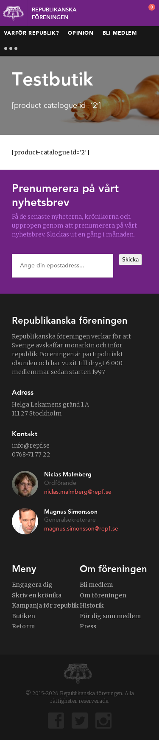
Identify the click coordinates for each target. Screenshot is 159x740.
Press (88, 626)
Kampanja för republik (45, 605)
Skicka (130, 259)
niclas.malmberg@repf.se (78, 491)
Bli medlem (120, 33)
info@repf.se (31, 445)
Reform (23, 626)
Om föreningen (103, 595)
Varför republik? (31, 33)
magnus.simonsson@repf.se (81, 528)
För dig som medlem (110, 616)
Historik (92, 605)
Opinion (80, 33)
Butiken (23, 616)
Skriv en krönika (36, 595)
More (11, 48)
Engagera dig (32, 585)
